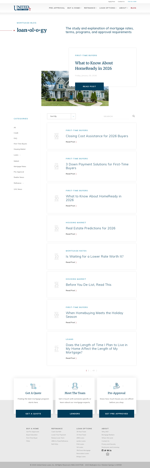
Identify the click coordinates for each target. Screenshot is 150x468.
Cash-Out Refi (56, 432)
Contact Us (121, 1)
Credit (16, 133)
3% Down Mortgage (83, 450)
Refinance (90, 8)
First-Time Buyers (20, 144)
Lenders (75, 413)
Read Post (89, 86)
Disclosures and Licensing (110, 447)
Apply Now (111, 1)
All (15, 127)
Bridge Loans (81, 457)
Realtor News (19, 177)
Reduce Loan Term (57, 438)
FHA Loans (80, 444)
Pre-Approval (57, 8)
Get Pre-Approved (116, 413)
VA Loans (80, 447)
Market (16, 161)
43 (93, 370)
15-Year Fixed (81, 435)
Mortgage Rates (20, 166)
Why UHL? (105, 432)
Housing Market (20, 149)
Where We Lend (107, 438)
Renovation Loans (83, 453)
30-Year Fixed (81, 432)
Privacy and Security (109, 444)
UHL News (18, 189)
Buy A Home (75, 8)
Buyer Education (32, 435)
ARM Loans (80, 438)
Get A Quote (33, 413)
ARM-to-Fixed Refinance (59, 441)
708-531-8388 (132, 1)
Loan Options (108, 8)
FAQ (15, 138)
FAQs (28, 441)
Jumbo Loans (81, 441)
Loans (18, 155)
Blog (133, 8)
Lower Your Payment (58, 435)
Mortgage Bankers (108, 435)
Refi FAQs (54, 444)
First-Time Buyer (32, 438)
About (123, 8)
